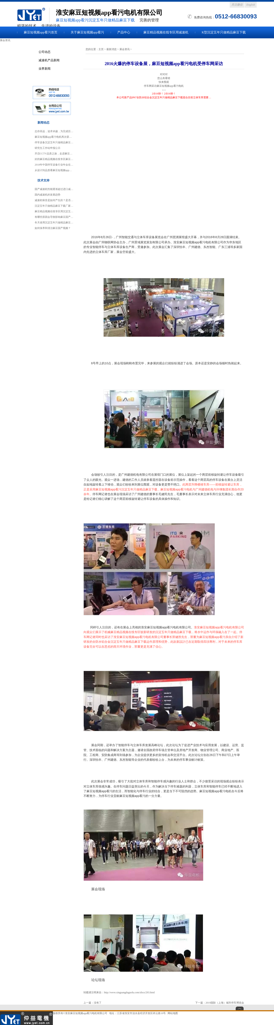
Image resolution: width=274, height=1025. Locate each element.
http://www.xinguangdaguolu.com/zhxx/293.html (129, 992)
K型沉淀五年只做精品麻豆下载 (224, 32)
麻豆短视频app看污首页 (40, 32)
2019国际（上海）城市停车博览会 (225, 1002)
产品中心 (123, 32)
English (250, 4)
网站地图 (173, 1013)
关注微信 (237, 4)
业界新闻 (45, 68)
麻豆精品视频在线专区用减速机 (165, 32)
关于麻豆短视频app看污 (87, 32)
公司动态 (45, 52)
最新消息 (111, 49)
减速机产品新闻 (49, 60)
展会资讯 (124, 49)
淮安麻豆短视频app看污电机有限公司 (86, 1013)
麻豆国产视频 (33, 15)
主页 (101, 49)
